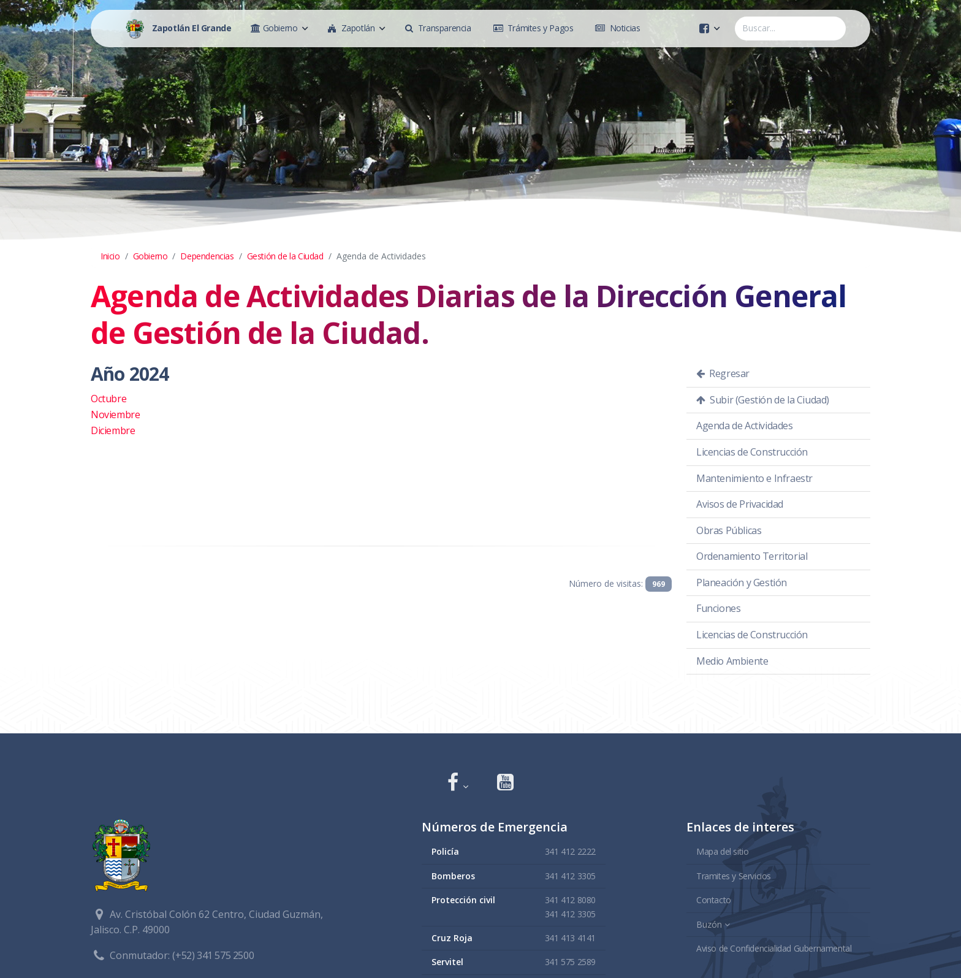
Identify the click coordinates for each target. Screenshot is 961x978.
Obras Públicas (728, 530)
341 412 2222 (570, 851)
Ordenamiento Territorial (751, 556)
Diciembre (113, 430)
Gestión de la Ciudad (285, 256)
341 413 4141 (570, 938)
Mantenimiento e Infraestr (754, 478)
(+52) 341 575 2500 (213, 955)
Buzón (709, 924)
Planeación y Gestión (741, 582)
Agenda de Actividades (744, 425)
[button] (457, 783)
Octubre (108, 398)
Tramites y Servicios (733, 876)
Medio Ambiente (732, 661)
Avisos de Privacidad (739, 504)
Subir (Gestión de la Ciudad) (762, 400)
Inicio (110, 256)
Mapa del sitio (722, 851)
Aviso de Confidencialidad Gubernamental (773, 948)
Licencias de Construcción (752, 452)
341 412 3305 (570, 876)
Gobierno (150, 256)
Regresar (723, 373)
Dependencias (207, 256)
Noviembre (115, 414)
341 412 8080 (570, 900)
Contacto (713, 900)
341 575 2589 (570, 962)
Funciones (718, 608)
